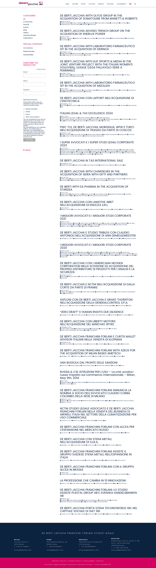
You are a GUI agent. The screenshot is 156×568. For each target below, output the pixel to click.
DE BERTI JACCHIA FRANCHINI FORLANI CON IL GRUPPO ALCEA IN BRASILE (97, 468)
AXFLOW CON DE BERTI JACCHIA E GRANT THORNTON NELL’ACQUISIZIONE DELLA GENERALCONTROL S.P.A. (96, 301)
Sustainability (28, 55)
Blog (25, 30)
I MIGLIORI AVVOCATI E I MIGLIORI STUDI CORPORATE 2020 (95, 246)
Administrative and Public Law (69, 118)
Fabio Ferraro (124, 119)
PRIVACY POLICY (59, 561)
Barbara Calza (76, 356)
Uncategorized (95, 226)
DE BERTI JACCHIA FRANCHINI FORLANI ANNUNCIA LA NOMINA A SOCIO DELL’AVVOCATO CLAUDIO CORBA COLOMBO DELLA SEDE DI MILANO (95, 393)
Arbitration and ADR (76, 179)
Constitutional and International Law (97, 315)
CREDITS (100, 561)
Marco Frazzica (68, 121)
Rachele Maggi (110, 180)
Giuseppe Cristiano (113, 53)
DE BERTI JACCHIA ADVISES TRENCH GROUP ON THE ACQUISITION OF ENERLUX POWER (95, 32)
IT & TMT (75, 225)
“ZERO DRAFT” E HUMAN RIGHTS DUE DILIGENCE (92, 312)
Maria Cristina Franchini (106, 225)
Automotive (63, 500)
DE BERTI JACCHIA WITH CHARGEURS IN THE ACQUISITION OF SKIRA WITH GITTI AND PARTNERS (93, 172)
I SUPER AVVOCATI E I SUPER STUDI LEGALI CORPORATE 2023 (97, 143)
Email (25, 72)
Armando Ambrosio (74, 365)
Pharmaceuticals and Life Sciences (70, 24)
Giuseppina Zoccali (100, 292)
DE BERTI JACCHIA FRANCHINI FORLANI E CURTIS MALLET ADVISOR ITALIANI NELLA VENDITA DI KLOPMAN (98, 337)
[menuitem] (130, 3)
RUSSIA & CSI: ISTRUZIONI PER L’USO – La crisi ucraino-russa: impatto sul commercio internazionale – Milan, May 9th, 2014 (97, 375)
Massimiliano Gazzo (80, 121)
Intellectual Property (66, 225)
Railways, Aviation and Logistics (73, 136)
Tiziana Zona (92, 24)
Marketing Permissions (30, 99)
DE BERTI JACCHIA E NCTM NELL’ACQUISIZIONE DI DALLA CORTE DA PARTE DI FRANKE (97, 285)
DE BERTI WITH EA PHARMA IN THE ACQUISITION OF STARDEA (94, 188)
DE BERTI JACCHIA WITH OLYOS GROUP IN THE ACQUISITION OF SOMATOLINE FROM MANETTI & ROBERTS (98, 17)
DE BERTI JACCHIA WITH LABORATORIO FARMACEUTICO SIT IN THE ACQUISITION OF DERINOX (97, 47)
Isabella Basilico (131, 105)
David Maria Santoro (82, 151)
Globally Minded (29, 35)
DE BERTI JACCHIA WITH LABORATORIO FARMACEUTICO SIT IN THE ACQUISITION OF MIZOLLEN (97, 84)
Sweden (128, 305)
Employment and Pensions (100, 105)
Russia (121, 365)
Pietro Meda (84, 24)
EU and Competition (110, 151)
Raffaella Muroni (109, 255)
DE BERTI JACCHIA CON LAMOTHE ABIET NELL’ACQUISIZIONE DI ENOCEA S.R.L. (87, 203)
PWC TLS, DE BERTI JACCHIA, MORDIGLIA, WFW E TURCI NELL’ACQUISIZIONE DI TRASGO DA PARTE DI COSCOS (97, 128)
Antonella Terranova (77, 23)
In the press (28, 22)
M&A (128, 23)
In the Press (122, 23)
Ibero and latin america (90, 474)
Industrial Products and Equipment (120, 276)
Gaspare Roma (114, 23)
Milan (111, 401)
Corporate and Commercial (105, 75)
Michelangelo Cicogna (129, 153)
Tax (100, 121)
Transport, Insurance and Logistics (93, 136)
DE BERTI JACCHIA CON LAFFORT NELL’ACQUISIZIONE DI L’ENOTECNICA (97, 99)
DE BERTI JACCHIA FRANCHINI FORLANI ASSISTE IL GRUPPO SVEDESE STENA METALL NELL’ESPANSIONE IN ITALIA (96, 454)
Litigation (93, 153)
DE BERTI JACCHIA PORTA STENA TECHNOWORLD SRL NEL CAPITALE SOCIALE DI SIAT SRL (98, 509)
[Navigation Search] (135, 3)
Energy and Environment (117, 38)
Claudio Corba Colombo (102, 23)
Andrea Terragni (65, 23)
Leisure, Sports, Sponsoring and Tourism (72, 76)
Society (131, 315)
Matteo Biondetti (85, 255)
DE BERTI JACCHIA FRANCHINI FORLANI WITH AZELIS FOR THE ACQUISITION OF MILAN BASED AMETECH (97, 351)
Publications (113, 315)
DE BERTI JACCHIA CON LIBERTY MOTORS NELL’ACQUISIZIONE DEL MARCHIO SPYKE (88, 322)
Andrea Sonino (82, 150)
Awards (94, 118)
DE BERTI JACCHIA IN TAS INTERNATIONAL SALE (91, 161)
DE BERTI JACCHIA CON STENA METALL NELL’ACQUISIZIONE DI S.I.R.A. (86, 440)
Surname (26, 90)
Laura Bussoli (131, 53)
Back (27, 150)
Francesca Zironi (102, 53)
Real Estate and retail (101, 502)
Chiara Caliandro (90, 38)
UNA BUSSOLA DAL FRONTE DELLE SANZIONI (88, 363)
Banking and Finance (103, 118)
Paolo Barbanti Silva (92, 121)
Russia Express (29, 51)
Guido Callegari (113, 105)
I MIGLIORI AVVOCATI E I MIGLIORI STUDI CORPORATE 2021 (95, 217)
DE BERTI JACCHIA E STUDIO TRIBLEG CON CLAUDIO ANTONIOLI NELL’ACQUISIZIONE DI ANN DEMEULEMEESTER (98, 234)
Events (127, 382)
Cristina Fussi (97, 223)
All (24, 19)
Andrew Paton (82, 252)
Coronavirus (28, 48)
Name (25, 81)
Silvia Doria (75, 226)
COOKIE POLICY (75, 561)
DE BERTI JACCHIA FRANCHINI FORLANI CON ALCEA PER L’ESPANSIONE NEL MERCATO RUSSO (97, 428)
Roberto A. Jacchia (86, 154)
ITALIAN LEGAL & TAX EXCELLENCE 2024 (86, 113)
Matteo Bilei (63, 278)
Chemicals (96, 356)
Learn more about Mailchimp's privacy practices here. (34, 135)
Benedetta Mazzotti (89, 23)
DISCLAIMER (89, 561)
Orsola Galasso (113, 344)
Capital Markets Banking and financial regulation (74, 119)
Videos (25, 32)
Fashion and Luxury (129, 179)
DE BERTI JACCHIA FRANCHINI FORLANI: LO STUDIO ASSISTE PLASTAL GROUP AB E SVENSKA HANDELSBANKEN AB (98, 493)
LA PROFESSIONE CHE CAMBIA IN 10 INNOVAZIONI (93, 480)
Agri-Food (63, 105)
